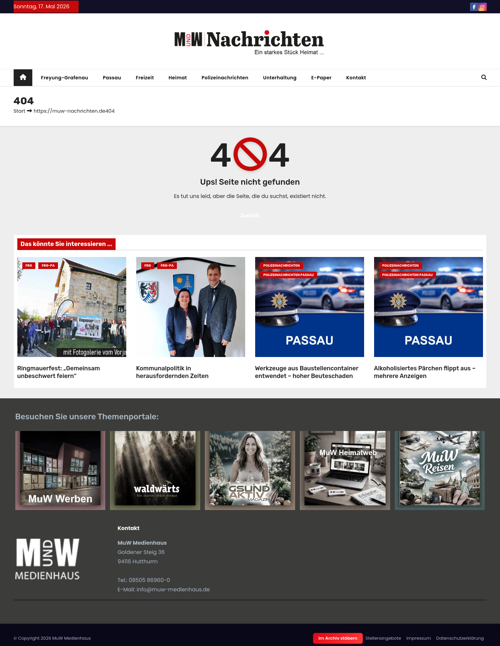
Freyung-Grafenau (64, 77)
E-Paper (321, 77)
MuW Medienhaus (71, 638)
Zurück (250, 215)
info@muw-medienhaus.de (173, 589)
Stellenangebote (383, 638)
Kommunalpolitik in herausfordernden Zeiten (172, 372)
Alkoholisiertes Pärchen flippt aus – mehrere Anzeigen (425, 372)
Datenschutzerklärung (460, 638)
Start (19, 110)
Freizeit (145, 77)
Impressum (418, 638)
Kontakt (356, 77)
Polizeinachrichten (225, 77)
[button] (484, 77)
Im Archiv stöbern (337, 638)
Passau (112, 77)
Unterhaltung (280, 77)
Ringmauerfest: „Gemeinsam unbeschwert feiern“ (58, 372)
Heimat (178, 77)
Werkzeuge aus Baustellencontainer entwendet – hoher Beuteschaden (306, 372)
